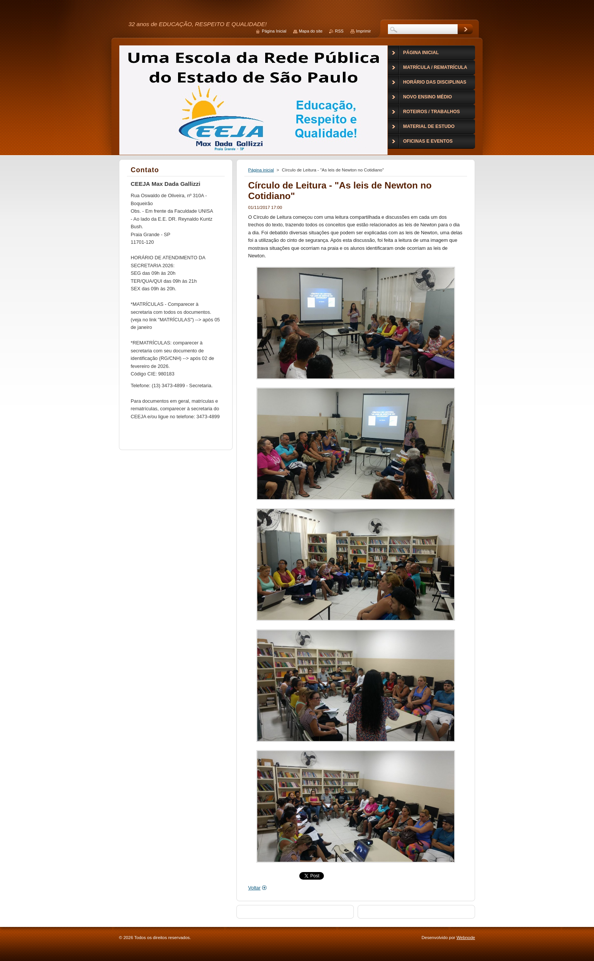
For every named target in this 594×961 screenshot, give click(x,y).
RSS (339, 31)
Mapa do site (310, 31)
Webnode (465, 937)
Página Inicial (274, 31)
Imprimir (363, 31)
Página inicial (261, 170)
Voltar (254, 888)
